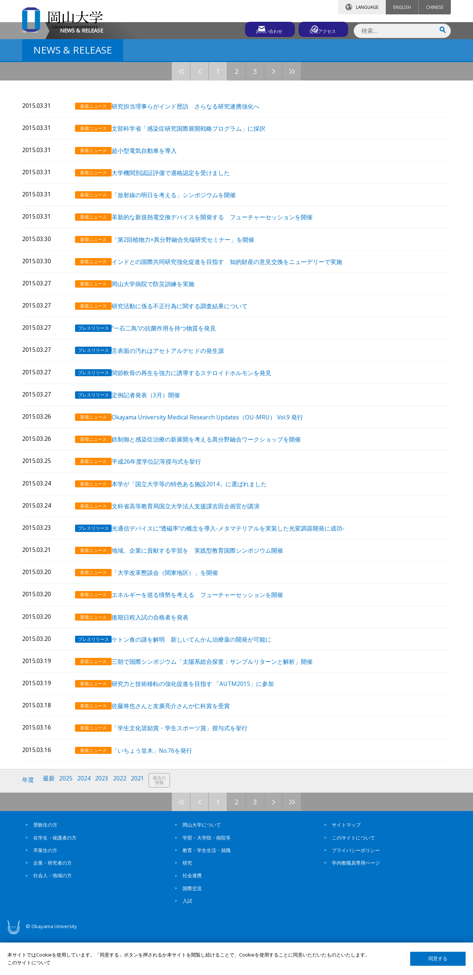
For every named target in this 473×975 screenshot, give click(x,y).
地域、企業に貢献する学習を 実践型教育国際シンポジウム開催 (208, 597)
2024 (86, 820)
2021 (141, 820)
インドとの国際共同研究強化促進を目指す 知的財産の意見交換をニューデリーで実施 (235, 318)
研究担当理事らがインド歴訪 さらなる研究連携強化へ (194, 168)
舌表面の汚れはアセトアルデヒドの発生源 (176, 404)
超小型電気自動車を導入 (152, 211)
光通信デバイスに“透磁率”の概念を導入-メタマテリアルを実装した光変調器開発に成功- (236, 576)
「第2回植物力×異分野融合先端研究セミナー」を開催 (191, 297)
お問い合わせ (256, 28)
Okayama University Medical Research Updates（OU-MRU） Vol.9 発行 (216, 469)
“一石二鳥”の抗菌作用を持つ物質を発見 (172, 383)
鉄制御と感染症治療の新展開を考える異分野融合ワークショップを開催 (214, 490)
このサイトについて (353, 876)
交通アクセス (321, 28)
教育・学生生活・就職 (207, 888)
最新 (50, 820)
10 (319, 133)
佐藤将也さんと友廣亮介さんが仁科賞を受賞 (179, 748)
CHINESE (434, 7)
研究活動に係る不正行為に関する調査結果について (188, 361)
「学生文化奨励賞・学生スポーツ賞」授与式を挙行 (188, 769)
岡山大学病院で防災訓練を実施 (161, 340)
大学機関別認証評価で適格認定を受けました (179, 232)
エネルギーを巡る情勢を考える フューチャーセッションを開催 (206, 640)
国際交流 (192, 926)
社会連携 (192, 914)
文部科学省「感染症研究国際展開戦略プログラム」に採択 (197, 189)
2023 (104, 820)
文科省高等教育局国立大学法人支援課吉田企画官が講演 (194, 555)
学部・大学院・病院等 (207, 876)
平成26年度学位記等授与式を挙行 (165, 511)
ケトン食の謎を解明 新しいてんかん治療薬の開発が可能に (200, 683)
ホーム (30, 92)
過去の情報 (164, 820)
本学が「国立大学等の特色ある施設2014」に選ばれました (197, 533)
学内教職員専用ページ (356, 901)
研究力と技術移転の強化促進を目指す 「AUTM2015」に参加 (201, 726)
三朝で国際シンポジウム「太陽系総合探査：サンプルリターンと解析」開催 (220, 705)
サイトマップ (346, 863)
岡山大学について (202, 863)
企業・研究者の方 (52, 901)
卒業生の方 (45, 888)
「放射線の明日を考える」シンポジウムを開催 (182, 254)
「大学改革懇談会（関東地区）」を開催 (173, 619)
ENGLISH (402, 7)
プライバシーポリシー (356, 888)
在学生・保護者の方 (54, 876)
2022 (123, 820)
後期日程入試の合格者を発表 (158, 662)
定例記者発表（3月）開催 (154, 447)
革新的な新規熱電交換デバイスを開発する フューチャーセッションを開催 (220, 275)
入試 (187, 939)
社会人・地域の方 (52, 914)
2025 (67, 820)
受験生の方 (45, 863)
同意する (438, 958)
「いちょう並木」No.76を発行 (160, 790)
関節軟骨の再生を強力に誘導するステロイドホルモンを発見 (200, 426)
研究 (187, 901)
